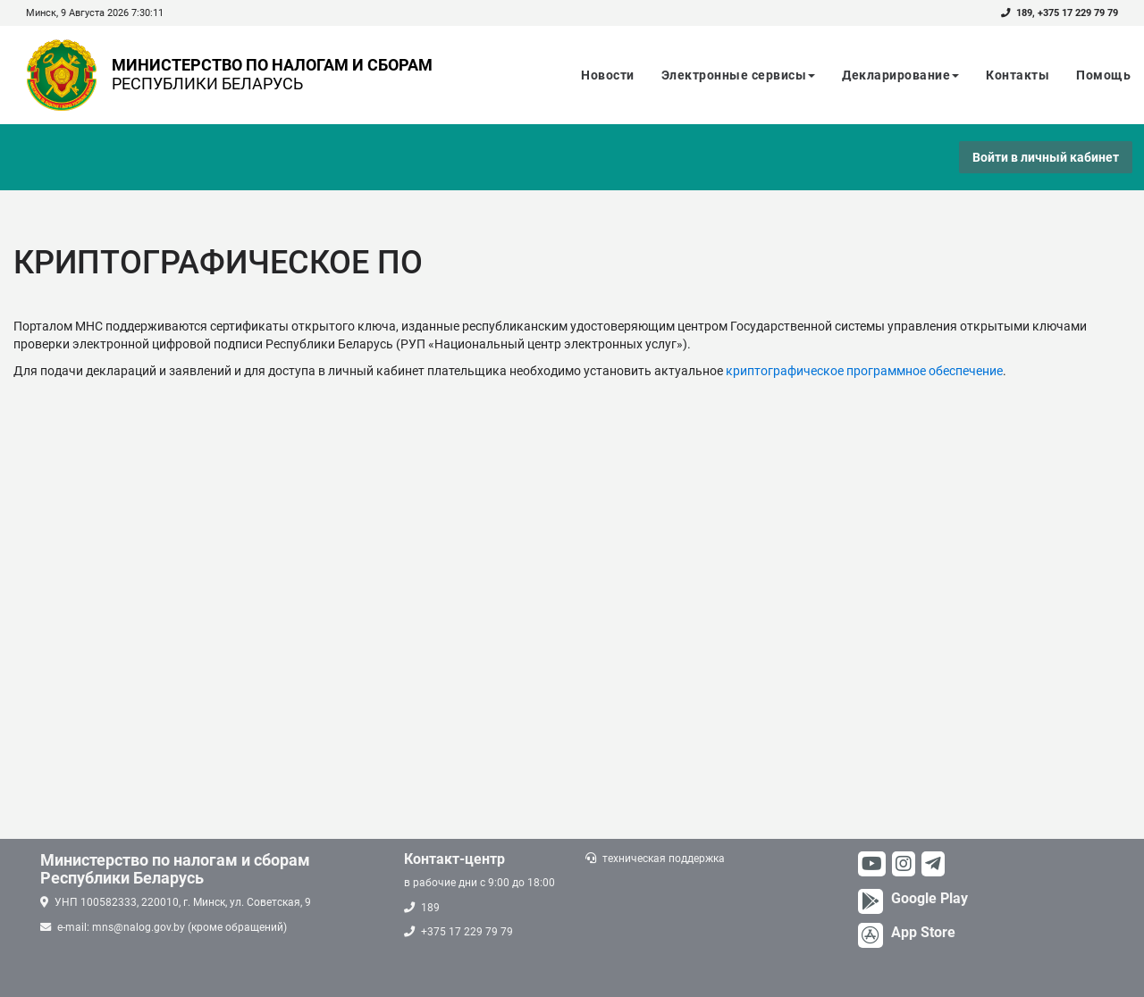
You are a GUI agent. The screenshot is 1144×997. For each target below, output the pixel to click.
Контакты (1017, 75)
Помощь (1103, 75)
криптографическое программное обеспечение (864, 371)
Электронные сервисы (738, 75)
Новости (608, 75)
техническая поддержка (663, 858)
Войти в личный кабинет (1045, 157)
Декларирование (900, 75)
